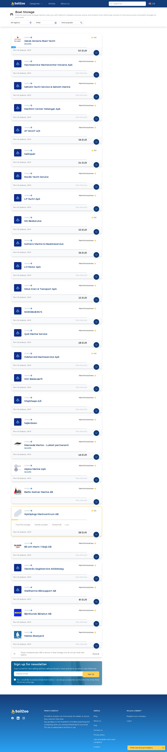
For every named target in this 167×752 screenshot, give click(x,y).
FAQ (95, 726)
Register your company (136, 716)
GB (152, 4)
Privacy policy (99, 735)
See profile (27, 43)
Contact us (98, 730)
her (32, 682)
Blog (95, 716)
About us (65, 4)
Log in (129, 721)
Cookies (97, 747)
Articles (51, 4)
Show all (96, 654)
